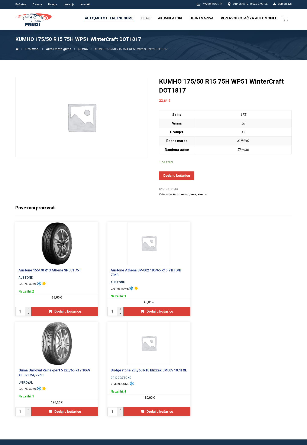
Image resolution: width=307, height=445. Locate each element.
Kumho (202, 194)
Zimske (243, 150)
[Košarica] (285, 18)
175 (243, 115)
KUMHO (243, 141)
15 (243, 132)
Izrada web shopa (267, 441)
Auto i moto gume (184, 194)
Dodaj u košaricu (176, 176)
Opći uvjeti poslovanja (222, 415)
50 (243, 123)
